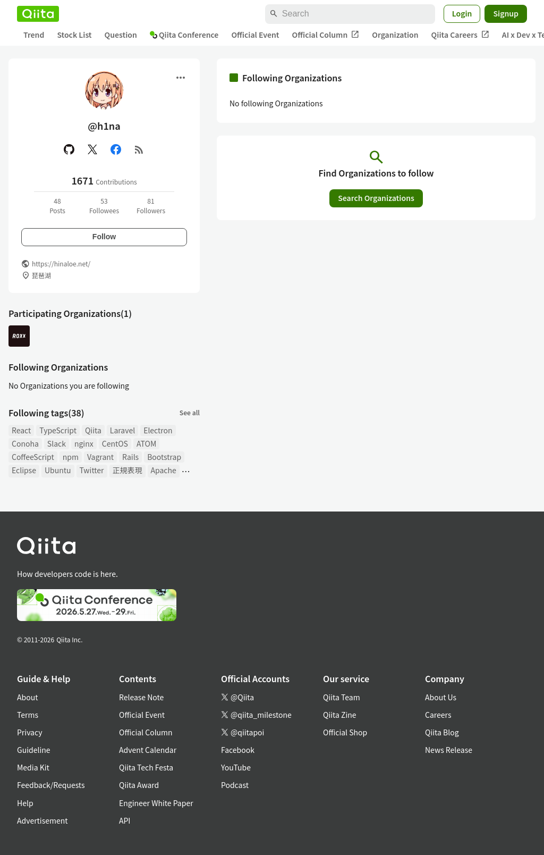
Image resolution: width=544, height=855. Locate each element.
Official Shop (345, 732)
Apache (163, 470)
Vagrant (100, 456)
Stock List (74, 34)
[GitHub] (69, 149)
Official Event (255, 34)
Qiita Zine (339, 714)
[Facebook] (116, 149)
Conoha (25, 443)
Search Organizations (376, 197)
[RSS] (139, 149)
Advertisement (42, 820)
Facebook (237, 749)
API (124, 820)
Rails (130, 456)
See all (190, 412)
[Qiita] (38, 14)
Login (462, 13)
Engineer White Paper (156, 803)
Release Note (141, 697)
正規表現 (127, 470)
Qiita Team (341, 697)
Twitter (92, 470)
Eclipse (24, 470)
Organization (395, 34)
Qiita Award (139, 784)
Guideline (33, 749)
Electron (157, 430)
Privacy (29, 732)
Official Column (326, 34)
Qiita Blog (442, 732)
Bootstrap (164, 456)
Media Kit (33, 767)
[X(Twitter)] (92, 149)
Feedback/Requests (51, 784)
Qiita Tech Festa (146, 767)
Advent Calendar (147, 749)
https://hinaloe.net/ (61, 263)
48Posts (57, 205)
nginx (84, 443)
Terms (27, 714)
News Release (448, 749)
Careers (438, 714)
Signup (505, 13)
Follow (104, 236)
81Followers (151, 205)
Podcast (235, 784)
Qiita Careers (460, 34)
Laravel (122, 430)
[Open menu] (180, 77)
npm (71, 456)
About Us (440, 697)
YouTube (236, 767)
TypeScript (57, 430)
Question (121, 34)
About (27, 697)
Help (25, 803)
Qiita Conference (184, 34)
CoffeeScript (33, 456)
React (21, 430)
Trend (33, 34)
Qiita (93, 430)
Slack (56, 443)
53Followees (104, 205)
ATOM (146, 443)
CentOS (115, 443)
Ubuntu (58, 470)
